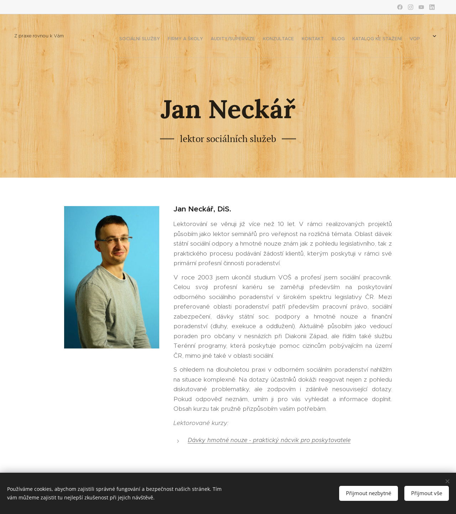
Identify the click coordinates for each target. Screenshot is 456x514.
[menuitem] (307, 36)
